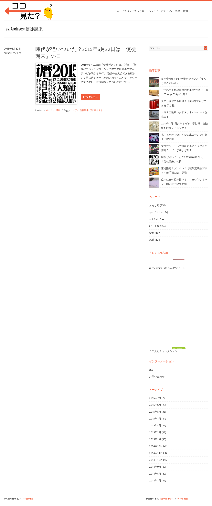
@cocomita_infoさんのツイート (167, 268)
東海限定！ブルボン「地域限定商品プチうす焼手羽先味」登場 (184, 170)
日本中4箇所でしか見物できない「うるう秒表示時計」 (183, 81)
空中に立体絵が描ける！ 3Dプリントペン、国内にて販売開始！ (184, 181)
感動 (177, 11)
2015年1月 (155, 439)
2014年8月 (155, 473)
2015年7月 (155, 398)
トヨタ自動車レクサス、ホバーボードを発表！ (184, 114)
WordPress (182, 499)
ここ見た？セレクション (163, 351)
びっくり (138, 11)
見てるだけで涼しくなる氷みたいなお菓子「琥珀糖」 (184, 137)
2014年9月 (155, 466)
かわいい (152, 11)
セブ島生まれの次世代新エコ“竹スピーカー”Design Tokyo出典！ (184, 92)
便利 (185, 11)
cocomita (28, 499)
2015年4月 (155, 418)
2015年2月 (155, 432)
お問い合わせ (156, 376)
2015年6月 (155, 404)
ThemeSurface (166, 499)
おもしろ (166, 11)
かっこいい (124, 11)
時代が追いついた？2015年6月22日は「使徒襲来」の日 (182, 159)
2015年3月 (155, 425)
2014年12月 (156, 446)
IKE (151, 369)
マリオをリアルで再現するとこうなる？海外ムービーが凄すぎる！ (184, 148)
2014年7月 (155, 480)
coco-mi (17, 53)
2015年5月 (155, 411)
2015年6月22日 (12, 48)
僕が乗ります (96, 110)
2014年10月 (156, 459)
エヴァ (75, 110)
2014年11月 (156, 453)
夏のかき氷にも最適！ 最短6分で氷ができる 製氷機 (184, 103)
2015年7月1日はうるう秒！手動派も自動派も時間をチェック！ (184, 125)
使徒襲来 (84, 110)
